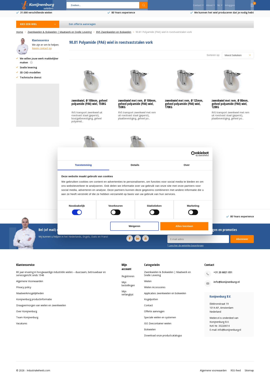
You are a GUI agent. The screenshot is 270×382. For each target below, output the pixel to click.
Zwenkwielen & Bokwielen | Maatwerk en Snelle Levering (167, 276)
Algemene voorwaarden (213, 372)
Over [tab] (187, 164)
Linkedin (137, 240)
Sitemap (249, 372)
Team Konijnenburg (27, 320)
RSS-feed (236, 372)
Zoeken (143, 5)
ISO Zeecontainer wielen (157, 326)
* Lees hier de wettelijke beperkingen (185, 248)
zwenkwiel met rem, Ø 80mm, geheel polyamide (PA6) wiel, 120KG (230, 106)
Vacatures (21, 326)
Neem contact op (42, 51)
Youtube (145, 240)
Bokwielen (150, 332)
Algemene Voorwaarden (29, 283)
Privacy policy (23, 289)
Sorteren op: (213, 57)
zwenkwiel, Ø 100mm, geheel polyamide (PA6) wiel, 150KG (89, 104)
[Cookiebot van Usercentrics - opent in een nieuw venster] (194, 153)
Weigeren (134, 226)
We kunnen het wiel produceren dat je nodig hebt (224, 15)
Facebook (129, 240)
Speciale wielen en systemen (160, 320)
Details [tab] (135, 164)
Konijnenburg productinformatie (34, 301)
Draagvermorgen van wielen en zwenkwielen (41, 307)
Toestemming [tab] (83, 164)
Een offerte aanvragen (82, 26)
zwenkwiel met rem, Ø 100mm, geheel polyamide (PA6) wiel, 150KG (137, 106)
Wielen (148, 283)
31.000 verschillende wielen (36, 15)
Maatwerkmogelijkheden (30, 295)
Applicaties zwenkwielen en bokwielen (165, 295)
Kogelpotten (151, 301)
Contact (148, 307)
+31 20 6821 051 (223, 274)
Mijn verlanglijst (127, 295)
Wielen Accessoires (154, 289)
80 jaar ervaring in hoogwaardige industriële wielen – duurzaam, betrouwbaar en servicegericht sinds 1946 (61, 276)
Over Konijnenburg (26, 314)
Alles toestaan (184, 226)
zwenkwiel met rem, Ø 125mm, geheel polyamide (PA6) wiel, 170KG (184, 106)
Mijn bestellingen (128, 286)
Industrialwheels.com (38, 372)
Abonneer (242, 241)
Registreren (128, 278)
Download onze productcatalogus (163, 338)
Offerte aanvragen (154, 314)
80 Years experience (123, 15)
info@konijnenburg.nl (227, 284)
